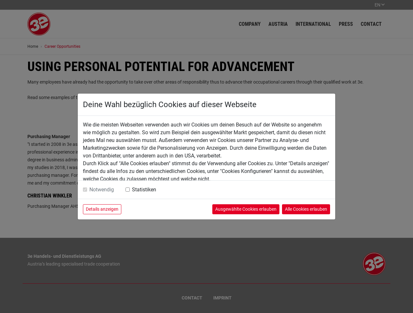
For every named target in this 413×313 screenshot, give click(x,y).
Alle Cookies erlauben (306, 209)
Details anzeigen (102, 209)
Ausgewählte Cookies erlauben (246, 209)
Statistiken (144, 190)
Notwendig (101, 190)
